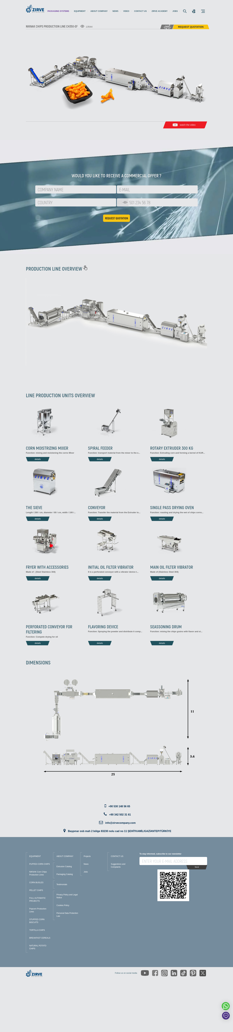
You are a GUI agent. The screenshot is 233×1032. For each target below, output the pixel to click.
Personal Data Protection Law (67, 914)
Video (126, 11)
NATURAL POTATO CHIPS (37, 947)
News (115, 11)
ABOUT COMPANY (64, 856)
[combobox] (122, 202)
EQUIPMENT (35, 856)
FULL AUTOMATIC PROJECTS (37, 899)
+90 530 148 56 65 (119, 806)
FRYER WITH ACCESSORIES (47, 567)
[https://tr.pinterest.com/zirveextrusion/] (193, 973)
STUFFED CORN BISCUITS (36, 921)
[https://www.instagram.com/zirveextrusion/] (164, 973)
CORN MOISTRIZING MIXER (47, 447)
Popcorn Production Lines (37, 910)
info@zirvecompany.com (120, 822)
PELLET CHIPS (36, 890)
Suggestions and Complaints (118, 865)
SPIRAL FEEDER (100, 447)
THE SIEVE (34, 507)
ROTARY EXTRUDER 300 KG (171, 447)
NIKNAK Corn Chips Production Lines (38, 873)
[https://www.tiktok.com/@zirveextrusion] (183, 973)
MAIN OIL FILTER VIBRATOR (171, 567)
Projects (87, 856)
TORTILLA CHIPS (37, 930)
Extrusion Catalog (64, 866)
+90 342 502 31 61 (120, 814)
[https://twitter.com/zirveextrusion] (203, 973)
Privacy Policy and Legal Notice (67, 896)
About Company (99, 11)
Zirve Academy (160, 11)
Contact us (140, 11)
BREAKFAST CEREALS (39, 938)
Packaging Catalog (64, 874)
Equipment (79, 11)
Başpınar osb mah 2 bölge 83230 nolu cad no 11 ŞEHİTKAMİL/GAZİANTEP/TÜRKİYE (119, 831)
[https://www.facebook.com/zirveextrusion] (155, 973)
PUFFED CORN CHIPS (39, 864)
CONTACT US (117, 856)
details (38, 459)
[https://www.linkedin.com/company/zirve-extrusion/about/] (174, 973)
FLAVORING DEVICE (103, 626)
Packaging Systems (58, 11)
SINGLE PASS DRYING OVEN (172, 507)
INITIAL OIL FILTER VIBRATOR (110, 567)
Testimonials (61, 884)
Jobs (175, 11)
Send (197, 867)
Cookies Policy (62, 905)
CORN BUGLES (36, 882)
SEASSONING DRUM (166, 626)
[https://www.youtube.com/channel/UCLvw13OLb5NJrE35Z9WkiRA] (145, 973)
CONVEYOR (96, 507)
